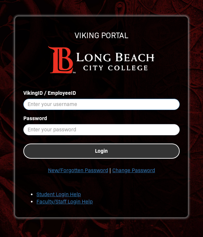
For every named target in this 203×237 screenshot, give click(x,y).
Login (101, 151)
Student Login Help (58, 194)
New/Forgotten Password (78, 170)
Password (35, 118)
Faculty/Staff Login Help (64, 201)
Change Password (133, 170)
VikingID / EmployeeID (49, 93)
